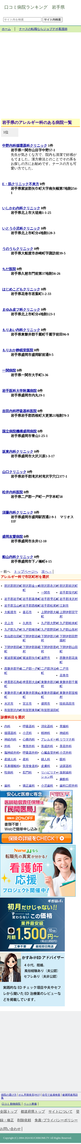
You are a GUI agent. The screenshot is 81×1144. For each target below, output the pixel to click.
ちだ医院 (9, 269)
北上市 (8, 623)
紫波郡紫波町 (13, 658)
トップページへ (26, 571)
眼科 (63, 759)
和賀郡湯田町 (50, 710)
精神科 (45, 733)
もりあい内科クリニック (21, 330)
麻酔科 (64, 779)
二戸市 (64, 668)
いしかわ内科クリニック (21, 208)
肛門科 (27, 772)
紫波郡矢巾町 (32, 658)
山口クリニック (14, 472)
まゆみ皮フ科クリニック (21, 309)
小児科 (27, 733)
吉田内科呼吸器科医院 (19, 411)
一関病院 (9, 370)
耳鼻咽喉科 (11, 766)
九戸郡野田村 (50, 629)
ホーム (6, 29)
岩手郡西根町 (32, 605)
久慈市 (27, 623)
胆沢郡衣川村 (50, 585)
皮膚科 (45, 766)
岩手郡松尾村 (50, 605)
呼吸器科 (29, 726)
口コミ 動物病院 (11, 1103)
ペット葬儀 (30, 1103)
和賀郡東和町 (32, 710)
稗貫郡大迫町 (32, 682)
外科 (7, 746)
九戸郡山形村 (69, 629)
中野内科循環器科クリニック (24, 145)
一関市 (45, 592)
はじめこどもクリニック (21, 289)
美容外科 (66, 746)
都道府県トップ (33, 1111)
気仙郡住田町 (13, 636)
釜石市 (27, 612)
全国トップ (8, 1111)
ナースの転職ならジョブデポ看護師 (43, 29)
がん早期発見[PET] (29, 1094)
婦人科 (45, 759)
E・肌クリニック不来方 (20, 184)
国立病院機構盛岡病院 (19, 431)
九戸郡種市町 (32, 629)
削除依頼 (24, 1120)
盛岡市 (45, 703)
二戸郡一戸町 (32, 668)
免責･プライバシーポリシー (56, 1120)
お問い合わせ (10, 1129)
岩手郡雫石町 (50, 599)
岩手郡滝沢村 (69, 599)
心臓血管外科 (50, 752)
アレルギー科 (50, 739)
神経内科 (10, 739)
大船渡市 (10, 612)
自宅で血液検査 (51, 1094)
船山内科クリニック (17, 557)
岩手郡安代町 (69, 592)
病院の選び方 (9, 1094)
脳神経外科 (11, 752)
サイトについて (60, 1111)
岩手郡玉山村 (13, 605)
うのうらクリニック (17, 249)
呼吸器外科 (30, 752)
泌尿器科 (66, 766)
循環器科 (10, 733)
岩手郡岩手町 (13, 599)
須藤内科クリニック (17, 512)
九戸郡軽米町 (69, 623)
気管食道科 (30, 766)
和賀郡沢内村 (13, 710)
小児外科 (66, 752)
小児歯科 (47, 785)
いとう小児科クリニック (21, 228)
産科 (26, 759)
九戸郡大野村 (50, 623)
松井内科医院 (12, 492)
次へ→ (46, 571)
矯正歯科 (29, 785)
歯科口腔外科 (69, 785)
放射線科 (66, 772)
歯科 (7, 785)
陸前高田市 (67, 703)
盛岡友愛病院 (12, 536)
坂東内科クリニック (17, 451)
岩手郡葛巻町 (32, 599)
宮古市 (27, 703)
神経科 (64, 733)
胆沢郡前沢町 (69, 585)
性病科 (8, 772)
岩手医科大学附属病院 (19, 391)
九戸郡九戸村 (13, 629)
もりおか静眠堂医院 (17, 350)
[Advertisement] (40, 77)
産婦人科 (10, 759)
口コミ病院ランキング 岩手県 (34, 7)
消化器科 (47, 726)
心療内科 (29, 739)
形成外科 (47, 746)
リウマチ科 (67, 739)
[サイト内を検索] (22, 19)
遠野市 (45, 658)
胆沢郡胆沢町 (13, 585)
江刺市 (64, 605)
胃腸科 (64, 726)
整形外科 (29, 746)
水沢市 (8, 703)
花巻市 (64, 675)
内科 (7, 726)
